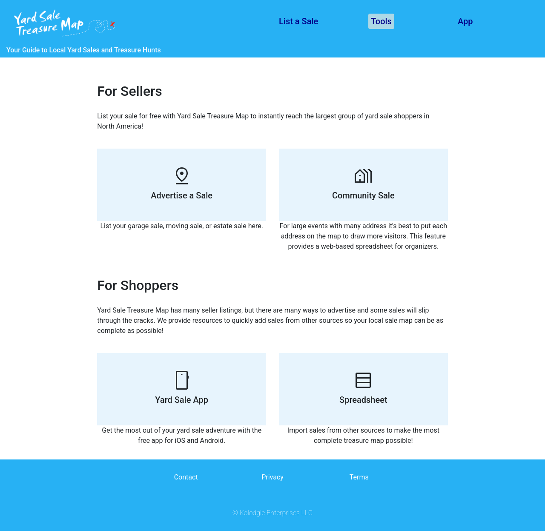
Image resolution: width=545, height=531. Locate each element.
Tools (381, 21)
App (465, 21)
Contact (186, 477)
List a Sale (298, 21)
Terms (359, 477)
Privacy (272, 477)
